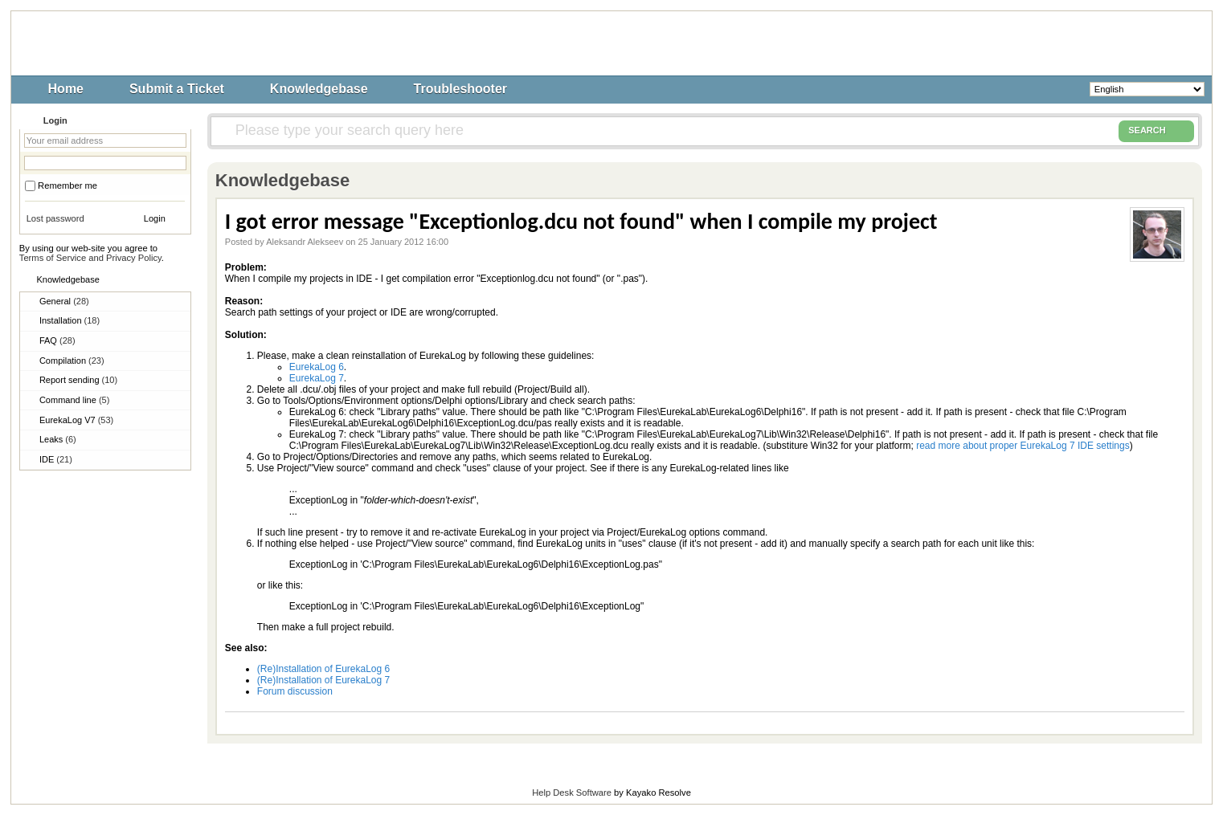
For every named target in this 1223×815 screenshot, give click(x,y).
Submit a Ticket (176, 89)
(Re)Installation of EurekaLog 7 (323, 680)
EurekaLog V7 (76, 420)
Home (66, 89)
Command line (74, 400)
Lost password (55, 218)
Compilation (71, 360)
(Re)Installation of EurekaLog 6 (323, 668)
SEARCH (1156, 131)
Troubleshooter (460, 89)
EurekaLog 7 (316, 378)
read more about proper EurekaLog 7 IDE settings (1023, 445)
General (64, 301)
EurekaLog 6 (316, 367)
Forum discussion (295, 691)
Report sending (78, 380)
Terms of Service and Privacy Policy (90, 258)
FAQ (57, 340)
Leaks (57, 439)
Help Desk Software (572, 792)
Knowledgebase (319, 89)
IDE (55, 459)
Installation (69, 320)
